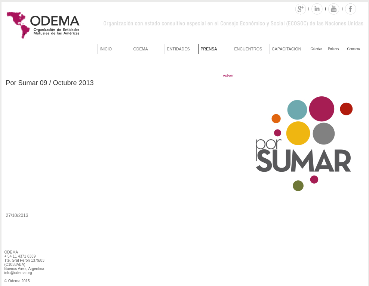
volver (228, 75)
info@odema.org (18, 273)
